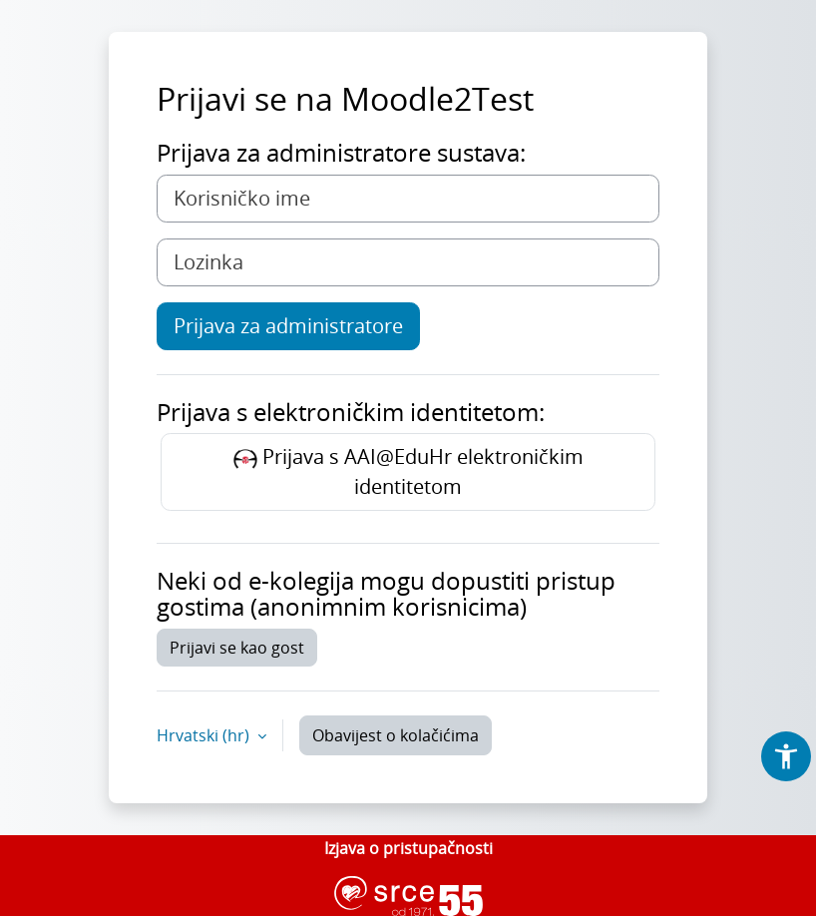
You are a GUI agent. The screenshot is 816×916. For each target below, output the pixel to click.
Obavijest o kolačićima (395, 735)
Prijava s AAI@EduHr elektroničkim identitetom (408, 471)
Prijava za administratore (288, 325)
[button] (786, 756)
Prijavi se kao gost (237, 648)
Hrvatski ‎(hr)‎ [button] (205, 735)
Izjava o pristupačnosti (408, 848)
